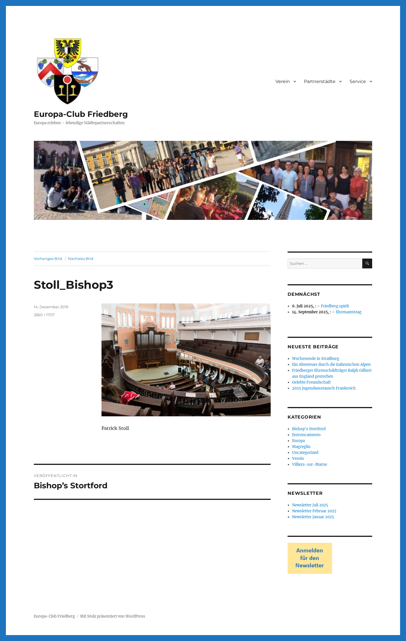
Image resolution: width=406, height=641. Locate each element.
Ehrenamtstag (348, 312)
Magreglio (301, 446)
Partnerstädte (320, 81)
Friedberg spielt (335, 306)
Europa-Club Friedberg (81, 114)
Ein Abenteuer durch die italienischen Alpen (331, 364)
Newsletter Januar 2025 (313, 517)
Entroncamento (306, 434)
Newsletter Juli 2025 (310, 505)
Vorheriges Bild (48, 258)
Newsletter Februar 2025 (314, 511)
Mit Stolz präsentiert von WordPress (112, 616)
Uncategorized (305, 452)
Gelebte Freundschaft (311, 382)
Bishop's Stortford (309, 428)
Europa (298, 440)
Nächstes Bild (80, 258)
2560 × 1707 (44, 314)
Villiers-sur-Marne (309, 464)
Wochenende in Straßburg (315, 358)
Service (358, 81)
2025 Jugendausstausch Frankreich (324, 388)
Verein (282, 81)
